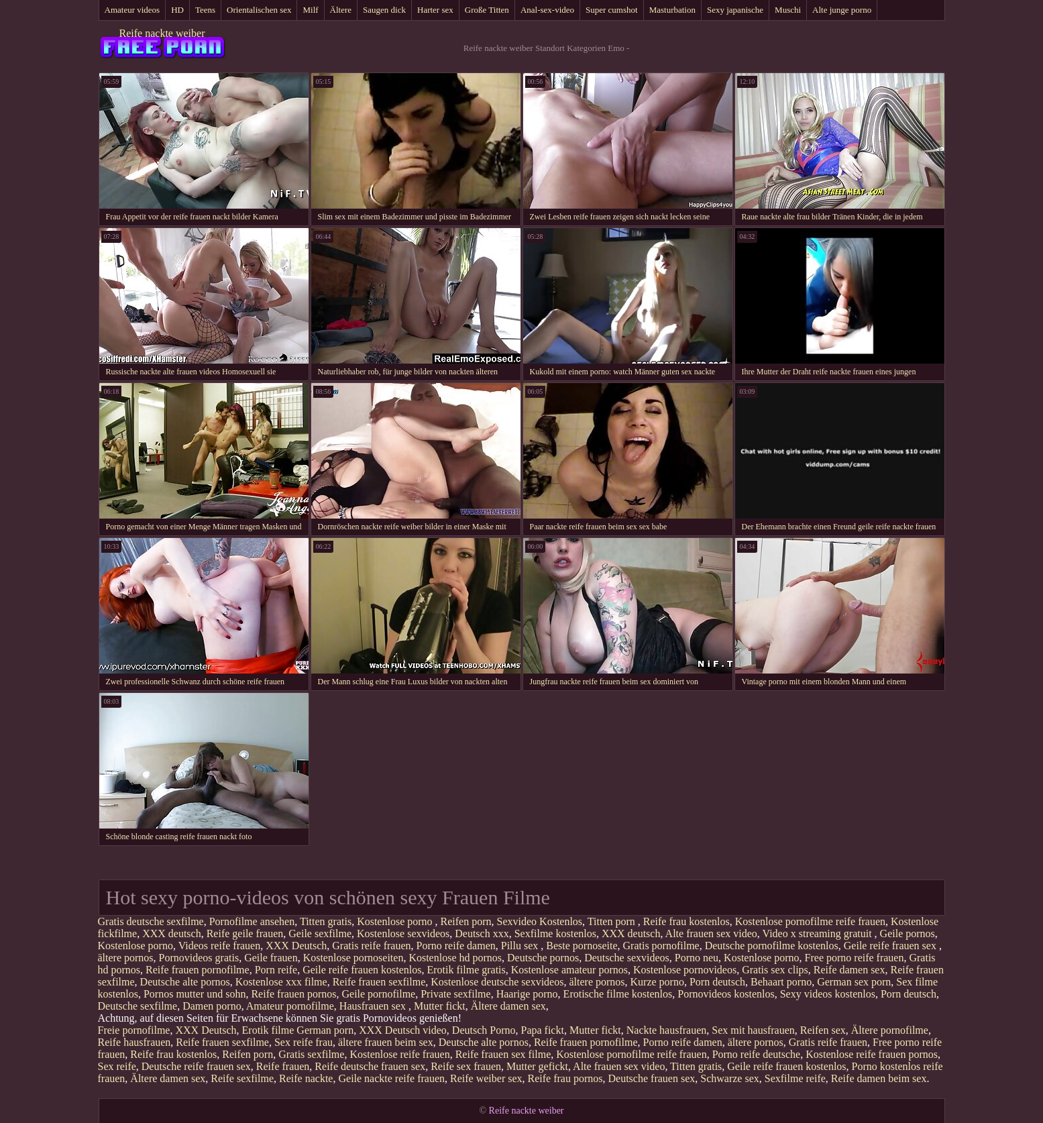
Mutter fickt (439, 1006)
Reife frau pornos (565, 1078)
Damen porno (211, 1006)
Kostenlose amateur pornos (569, 969)
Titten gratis (325, 921)
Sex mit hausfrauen (753, 1030)
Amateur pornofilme (290, 1006)
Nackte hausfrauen (666, 1030)
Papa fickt (541, 1030)
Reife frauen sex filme (503, 1054)
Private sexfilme (455, 994)
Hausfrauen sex (373, 1006)
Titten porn (613, 921)
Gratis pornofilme (661, 945)
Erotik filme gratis (466, 969)
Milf (310, 10)
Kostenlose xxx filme (281, 981)
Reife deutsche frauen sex (370, 1066)
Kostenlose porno (396, 921)
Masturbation (672, 10)
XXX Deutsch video (403, 1030)
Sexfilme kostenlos (555, 933)
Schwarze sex (729, 1078)
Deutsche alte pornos (185, 981)
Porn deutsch (717, 981)
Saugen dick (384, 10)
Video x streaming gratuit (819, 933)
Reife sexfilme (242, 1078)
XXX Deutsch (296, 945)
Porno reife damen (456, 945)
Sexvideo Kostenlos (540, 921)
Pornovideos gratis (199, 957)
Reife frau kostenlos (686, 921)
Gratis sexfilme (311, 1054)
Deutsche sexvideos (626, 957)
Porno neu (696, 957)
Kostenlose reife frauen (399, 1054)
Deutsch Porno (484, 1030)
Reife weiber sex (486, 1078)
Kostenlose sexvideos (403, 933)
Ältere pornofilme (889, 1030)
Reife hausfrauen (134, 1042)
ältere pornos (126, 957)
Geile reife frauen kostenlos (362, 969)
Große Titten (487, 10)
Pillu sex (521, 945)
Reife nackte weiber (162, 33)
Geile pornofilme (378, 994)
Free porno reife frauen (854, 957)
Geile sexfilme (319, 933)
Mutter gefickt (537, 1066)
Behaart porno (781, 981)
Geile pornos (907, 933)
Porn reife (276, 969)
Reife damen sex (849, 969)
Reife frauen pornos (293, 994)
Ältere (340, 10)
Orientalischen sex (259, 10)
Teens (205, 10)
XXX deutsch (171, 933)
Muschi (788, 10)
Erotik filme (268, 1030)
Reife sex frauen (466, 1066)
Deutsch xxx (481, 933)
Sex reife (117, 1066)
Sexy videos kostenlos (827, 994)
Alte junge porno (841, 10)
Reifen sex (823, 1030)
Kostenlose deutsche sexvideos (497, 981)
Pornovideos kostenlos (725, 994)
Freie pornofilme (134, 1030)
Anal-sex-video (547, 10)
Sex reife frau (303, 1042)
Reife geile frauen (245, 933)
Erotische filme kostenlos (618, 994)
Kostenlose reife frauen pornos (872, 1054)
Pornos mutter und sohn (194, 994)
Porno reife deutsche (756, 1054)
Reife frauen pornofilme (198, 969)
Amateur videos (132, 10)
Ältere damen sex (508, 1006)
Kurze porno (657, 981)
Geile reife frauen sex (891, 945)
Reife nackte (306, 1078)
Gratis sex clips (775, 969)
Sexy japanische (735, 10)
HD (177, 10)
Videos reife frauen (219, 945)
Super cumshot (612, 10)
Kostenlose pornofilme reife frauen (810, 921)
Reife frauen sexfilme (379, 981)
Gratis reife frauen (371, 945)
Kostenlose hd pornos (455, 957)
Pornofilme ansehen (252, 921)
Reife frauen (283, 1066)
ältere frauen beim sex (385, 1042)
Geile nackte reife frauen (391, 1078)
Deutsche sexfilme (138, 1006)
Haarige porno (527, 994)
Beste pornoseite (581, 945)
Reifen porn (466, 921)
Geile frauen (271, 957)
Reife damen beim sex (879, 1078)
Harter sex (435, 10)
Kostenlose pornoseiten (353, 957)
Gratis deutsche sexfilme (151, 921)
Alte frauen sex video (711, 933)
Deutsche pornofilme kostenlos (771, 945)
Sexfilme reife (795, 1078)
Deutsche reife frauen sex (196, 1066)
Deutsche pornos (543, 957)
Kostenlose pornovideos (684, 969)
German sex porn (854, 981)
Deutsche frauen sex (652, 1078)
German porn (324, 1030)
